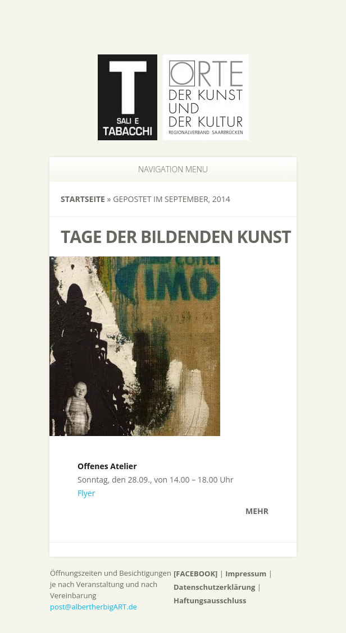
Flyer (86, 493)
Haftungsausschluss (210, 600)
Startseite (83, 199)
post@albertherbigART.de (93, 607)
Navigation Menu (166, 169)
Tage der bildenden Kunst (176, 236)
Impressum (245, 573)
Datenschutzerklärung (214, 587)
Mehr (256, 511)
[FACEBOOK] (195, 573)
